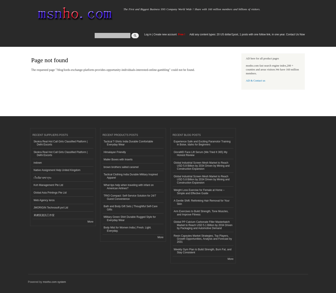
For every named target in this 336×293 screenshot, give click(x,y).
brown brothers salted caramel (121, 167)
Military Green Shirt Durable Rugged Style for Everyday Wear (130, 218)
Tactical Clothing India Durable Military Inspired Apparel (131, 176)
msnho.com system (54, 281)
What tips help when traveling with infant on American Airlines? (129, 187)
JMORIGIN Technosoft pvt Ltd (51, 207)
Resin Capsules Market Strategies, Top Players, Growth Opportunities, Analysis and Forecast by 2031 (203, 239)
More (90, 221)
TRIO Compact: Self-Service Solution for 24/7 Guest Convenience (130, 197)
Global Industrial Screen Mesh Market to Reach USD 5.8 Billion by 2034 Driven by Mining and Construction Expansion (202, 166)
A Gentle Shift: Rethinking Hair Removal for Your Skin (202, 202)
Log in (147, 34)
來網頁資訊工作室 (44, 215)
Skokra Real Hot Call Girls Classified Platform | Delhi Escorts (61, 143)
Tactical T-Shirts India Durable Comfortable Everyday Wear (128, 143)
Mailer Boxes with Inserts (118, 159)
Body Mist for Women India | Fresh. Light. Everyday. (127, 229)
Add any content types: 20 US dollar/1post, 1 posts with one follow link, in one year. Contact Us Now (247, 34)
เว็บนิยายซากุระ (42, 177)
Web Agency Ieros (44, 200)
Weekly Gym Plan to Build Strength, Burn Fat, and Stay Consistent (203, 251)
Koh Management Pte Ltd (48, 185)
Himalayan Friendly (115, 152)
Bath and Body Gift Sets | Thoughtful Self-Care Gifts (130, 208)
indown (38, 162)
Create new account (165, 34)
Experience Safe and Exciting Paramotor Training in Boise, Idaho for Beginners (202, 143)
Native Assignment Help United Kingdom (57, 170)
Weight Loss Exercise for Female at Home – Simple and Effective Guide (199, 192)
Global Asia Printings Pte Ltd (50, 192)
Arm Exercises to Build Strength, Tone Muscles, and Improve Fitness (201, 213)
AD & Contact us (255, 80)
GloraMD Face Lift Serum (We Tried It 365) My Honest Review (201, 154)
